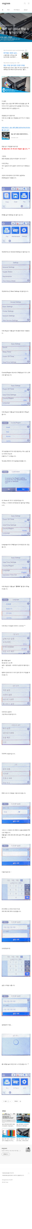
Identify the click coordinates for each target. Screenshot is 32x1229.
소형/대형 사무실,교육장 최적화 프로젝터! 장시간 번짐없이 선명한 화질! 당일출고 (10, 56)
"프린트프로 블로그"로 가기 (8, 1173)
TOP (28, 1173)
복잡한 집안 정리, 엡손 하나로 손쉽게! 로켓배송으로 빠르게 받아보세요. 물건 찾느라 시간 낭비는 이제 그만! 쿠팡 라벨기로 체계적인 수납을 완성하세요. (15, 69)
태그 (8, 10)
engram (6, 3)
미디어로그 (17, 10)
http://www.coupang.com (10, 62)
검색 (25, 3)
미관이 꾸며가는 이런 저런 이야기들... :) (11, 1150)
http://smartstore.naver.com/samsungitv (13, 50)
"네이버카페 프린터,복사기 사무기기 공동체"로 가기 (13, 1175)
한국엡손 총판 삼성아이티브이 (10, 53)
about (25, 10)
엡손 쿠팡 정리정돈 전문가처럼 (14, 65)
